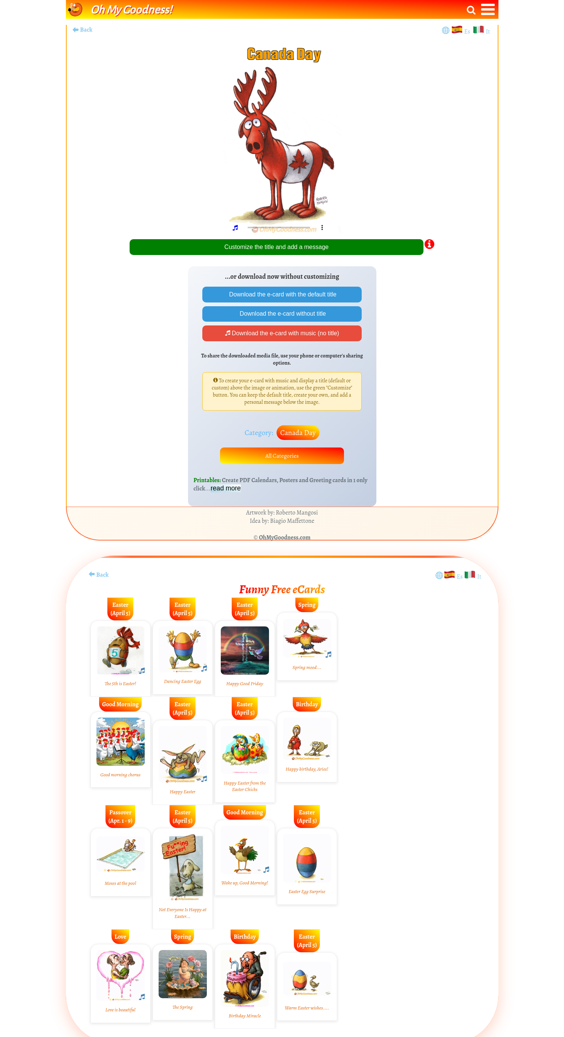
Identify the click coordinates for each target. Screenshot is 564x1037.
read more (226, 489)
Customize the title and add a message (277, 247)
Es (467, 31)
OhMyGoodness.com (284, 539)
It (488, 31)
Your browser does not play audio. (285, 227)
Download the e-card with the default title (282, 294)
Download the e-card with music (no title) (282, 333)
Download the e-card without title (282, 314)
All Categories (282, 457)
